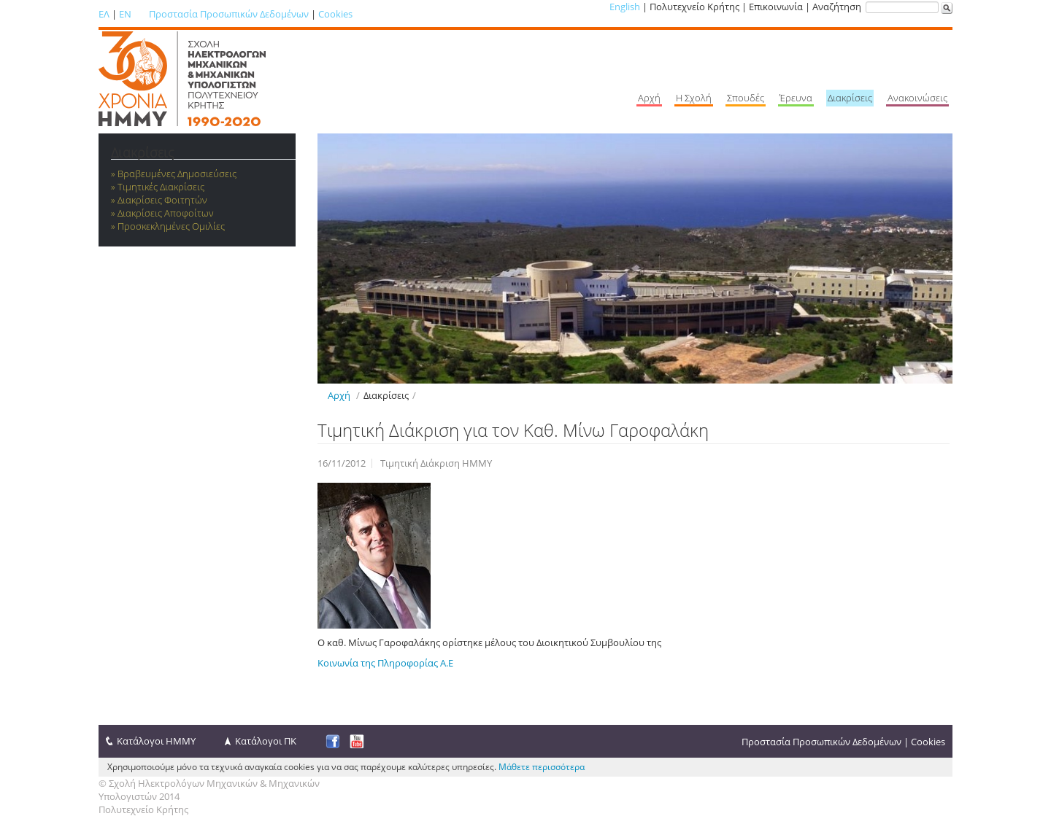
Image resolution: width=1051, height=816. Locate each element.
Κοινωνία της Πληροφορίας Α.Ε (385, 662)
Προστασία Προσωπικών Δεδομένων (229, 13)
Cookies (335, 13)
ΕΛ (104, 13)
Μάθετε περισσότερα (541, 767)
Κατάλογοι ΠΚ (265, 740)
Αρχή (339, 395)
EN (125, 13)
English (624, 6)
